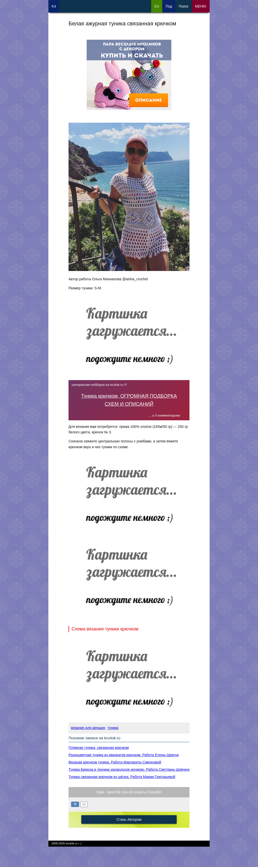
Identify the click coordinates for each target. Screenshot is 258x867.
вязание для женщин (88, 728)
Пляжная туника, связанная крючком (99, 748)
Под (169, 6)
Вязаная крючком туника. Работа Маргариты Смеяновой (115, 762)
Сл (156, 6)
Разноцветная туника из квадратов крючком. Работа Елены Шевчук (124, 755)
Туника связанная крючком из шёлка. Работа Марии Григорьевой (122, 777)
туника (113, 728)
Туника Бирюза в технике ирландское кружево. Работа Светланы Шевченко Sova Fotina (140, 769)
